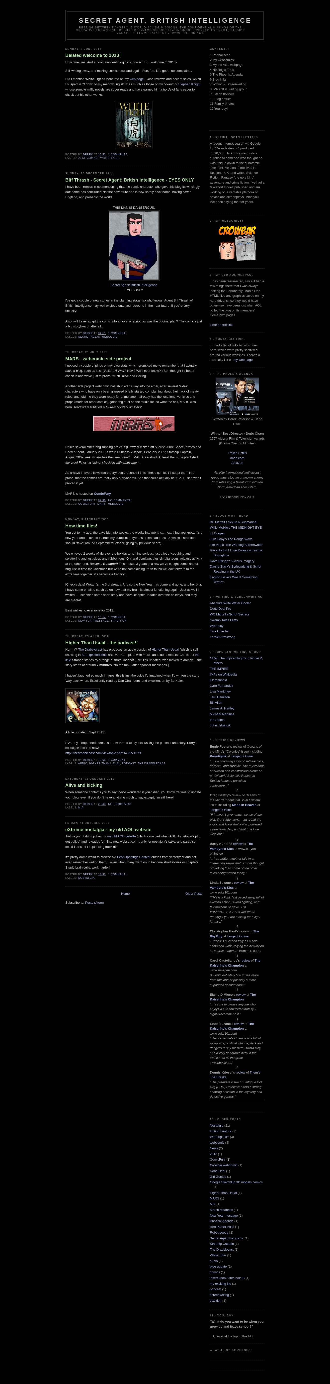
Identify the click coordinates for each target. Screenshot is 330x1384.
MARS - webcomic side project (98, 358)
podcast (129, 763)
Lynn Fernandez (221, 686)
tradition (119, 620)
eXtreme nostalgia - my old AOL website (108, 829)
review (238, 844)
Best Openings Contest (134, 857)
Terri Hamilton (220, 697)
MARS (101, 503)
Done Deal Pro (220, 608)
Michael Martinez (222, 714)
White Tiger (110, 158)
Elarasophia (218, 680)
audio (82, 763)
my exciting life (220, 1283)
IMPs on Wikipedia (223, 674)
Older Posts (193, 893)
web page (137, 79)
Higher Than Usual (165, 649)
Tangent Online (241, 756)
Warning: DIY (219, 1137)
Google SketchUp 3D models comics (236, 1182)
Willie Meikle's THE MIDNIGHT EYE (236, 527)
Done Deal (217, 1171)
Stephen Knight (189, 84)
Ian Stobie (217, 720)
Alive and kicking (83, 785)
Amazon (237, 463)
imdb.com (237, 458)
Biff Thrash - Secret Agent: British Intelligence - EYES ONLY (129, 180)
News (214, 1148)
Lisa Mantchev (220, 691)
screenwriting (219, 1295)
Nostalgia (86, 878)
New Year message (93, 620)
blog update (218, 1266)
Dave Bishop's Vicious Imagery (232, 561)
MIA (80, 807)
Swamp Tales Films (224, 620)
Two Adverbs (219, 631)
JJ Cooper (217, 533)
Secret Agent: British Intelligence (133, 285)
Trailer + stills (237, 453)
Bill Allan (216, 702)
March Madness (221, 1210)
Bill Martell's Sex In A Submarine (233, 522)
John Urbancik (220, 725)
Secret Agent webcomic (98, 336)
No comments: (120, 500)
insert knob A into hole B (227, 1278)
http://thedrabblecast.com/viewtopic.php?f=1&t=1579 (103, 753)
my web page (243, 360)
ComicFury (86, 503)
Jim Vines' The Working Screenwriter (236, 545)
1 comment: (117, 333)
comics (92, 158)
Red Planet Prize (222, 1227)
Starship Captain (222, 1244)
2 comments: (118, 154)
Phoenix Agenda (222, 1221)
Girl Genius (218, 1177)
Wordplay (217, 626)
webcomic (116, 503)
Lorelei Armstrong (222, 637)
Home (125, 893)
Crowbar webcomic (224, 1165)
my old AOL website (121, 836)
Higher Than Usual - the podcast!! (101, 642)
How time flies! (81, 525)
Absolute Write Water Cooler (230, 603)
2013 (81, 158)
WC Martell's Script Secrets (229, 614)
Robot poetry (219, 1232)
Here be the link (221, 325)
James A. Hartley (222, 708)
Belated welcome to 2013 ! (93, 55)
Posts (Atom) (94, 902)
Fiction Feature (221, 1131)
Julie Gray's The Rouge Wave (231, 539)
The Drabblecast (90, 649)
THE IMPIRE (219, 669)
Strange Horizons (94, 655)
